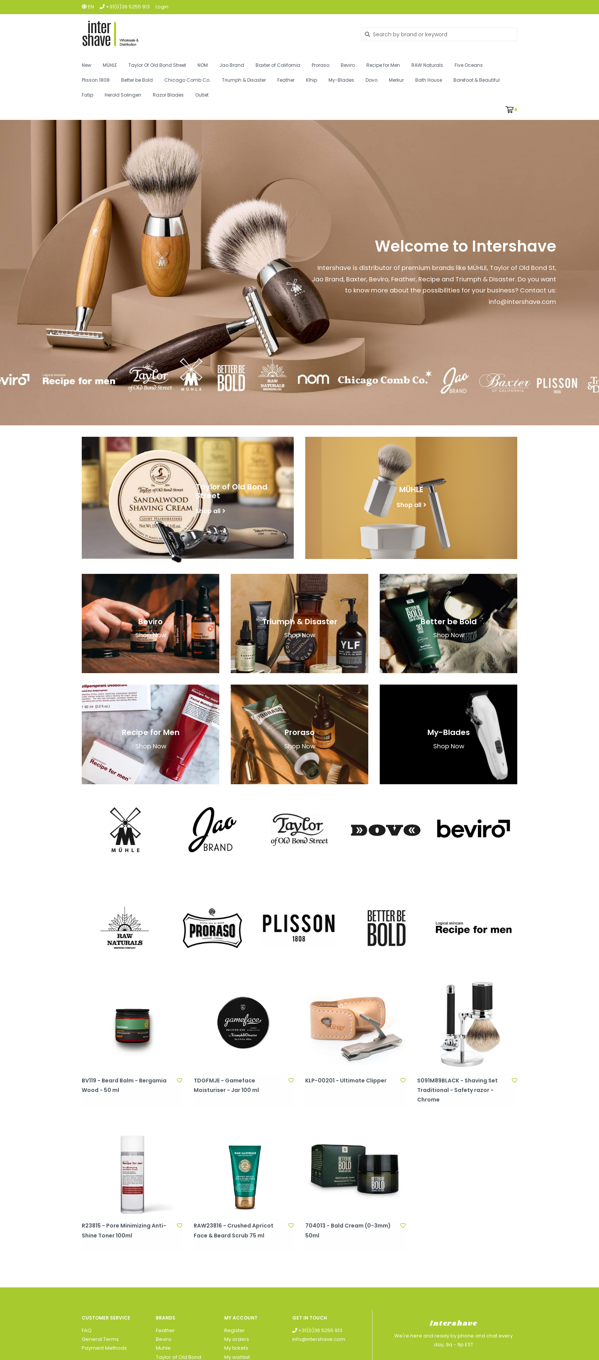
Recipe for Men (383, 65)
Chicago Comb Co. (187, 80)
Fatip (87, 95)
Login (161, 6)
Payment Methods (104, 1348)
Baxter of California (278, 65)
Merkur (396, 80)
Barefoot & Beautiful (476, 80)
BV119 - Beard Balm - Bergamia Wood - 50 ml (124, 1085)
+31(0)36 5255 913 (317, 1330)
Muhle (163, 1348)
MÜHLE (110, 65)
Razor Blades (168, 95)
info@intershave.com (318, 1339)
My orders (236, 1339)
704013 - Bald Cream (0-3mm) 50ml (348, 1230)
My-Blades (341, 80)
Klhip (311, 80)
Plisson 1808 (96, 80)
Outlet (202, 95)
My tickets (236, 1348)
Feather (286, 80)
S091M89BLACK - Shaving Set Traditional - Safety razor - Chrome (457, 1090)
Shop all (208, 510)
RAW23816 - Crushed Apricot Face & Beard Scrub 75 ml (234, 1230)
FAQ (87, 1330)
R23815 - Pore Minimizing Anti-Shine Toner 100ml (124, 1230)
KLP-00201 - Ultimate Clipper (346, 1080)
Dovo (371, 80)
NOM (203, 65)
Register (234, 1330)
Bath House (428, 80)
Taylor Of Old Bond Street (157, 65)
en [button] (88, 6)
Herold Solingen (123, 95)
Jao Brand (231, 65)
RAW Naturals (427, 65)
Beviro (348, 65)
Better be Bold (137, 80)
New (86, 65)
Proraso (320, 65)
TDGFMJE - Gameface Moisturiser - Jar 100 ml (226, 1085)
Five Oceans (469, 65)
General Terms (100, 1339)
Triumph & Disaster (244, 80)
